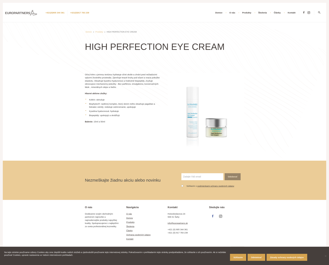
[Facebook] (303, 12)
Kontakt (129, 239)
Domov (89, 32)
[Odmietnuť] (325, 256)
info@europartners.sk (178, 223)
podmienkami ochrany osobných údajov (215, 186)
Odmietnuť (256, 257)
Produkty (99, 32)
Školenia (130, 226)
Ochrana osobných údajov (138, 235)
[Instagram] (308, 12)
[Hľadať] (321, 13)
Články (129, 230)
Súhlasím (238, 257)
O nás (129, 214)
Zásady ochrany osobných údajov (287, 257)
